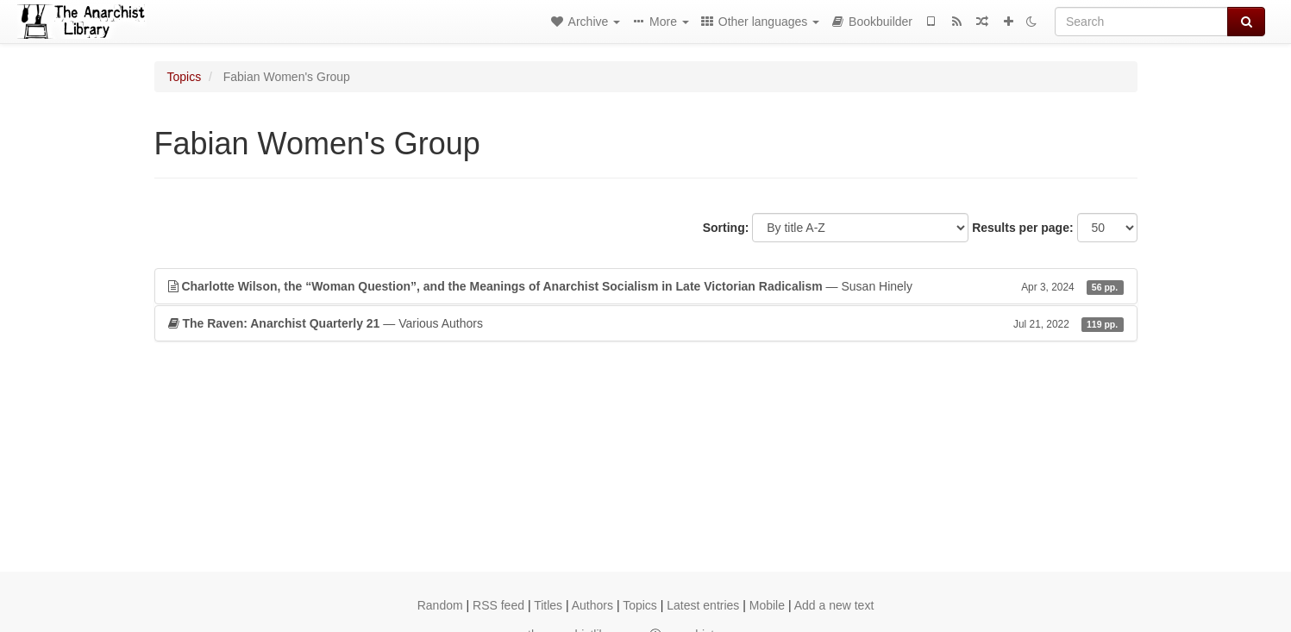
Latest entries (703, 605)
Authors (592, 605)
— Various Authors (646, 323)
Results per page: (1022, 228)
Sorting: (726, 228)
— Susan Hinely (646, 286)
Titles (548, 605)
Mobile (767, 605)
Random (440, 605)
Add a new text (834, 605)
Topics (184, 77)
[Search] (1141, 21)
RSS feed (498, 605)
